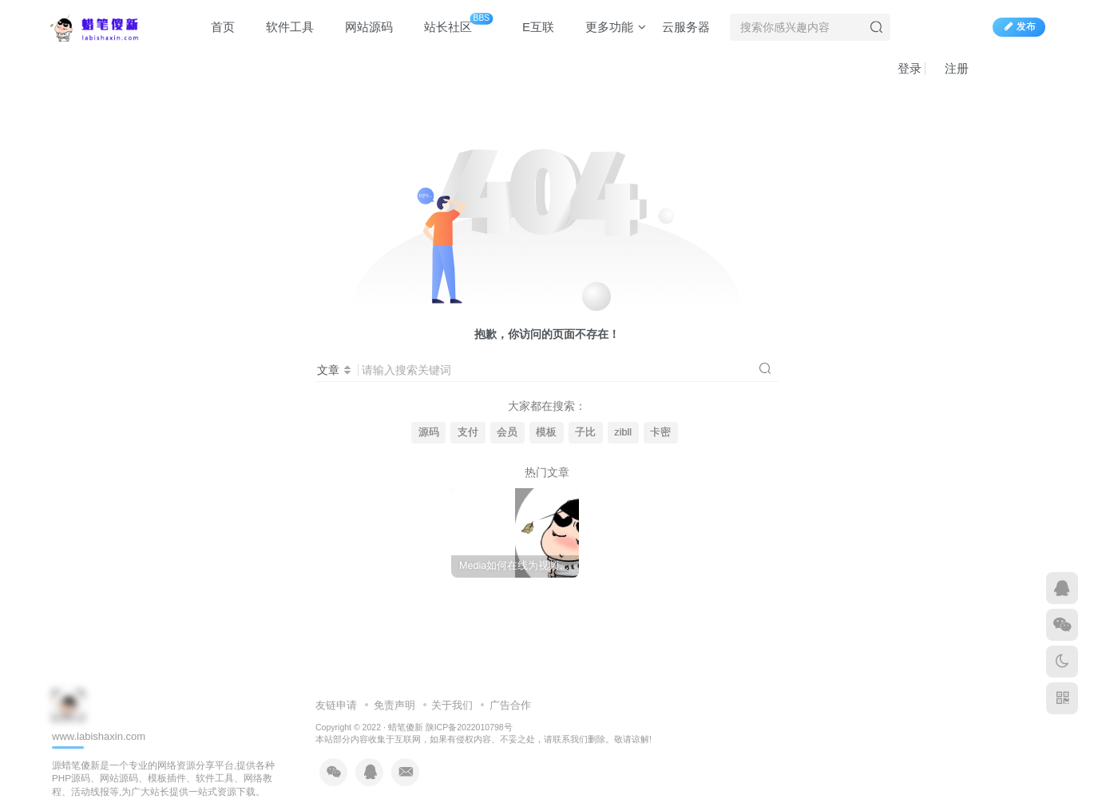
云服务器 (686, 27)
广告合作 (510, 705)
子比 (585, 432)
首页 (215, 27)
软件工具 (282, 27)
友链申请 (336, 705)
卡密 (660, 432)
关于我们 (452, 705)
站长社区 (451, 24)
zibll (623, 432)
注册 (949, 68)
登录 (902, 68)
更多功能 (608, 27)
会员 (507, 432)
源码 (428, 432)
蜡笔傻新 (405, 727)
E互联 (530, 27)
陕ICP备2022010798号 (469, 727)
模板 (546, 432)
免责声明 (394, 705)
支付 (468, 432)
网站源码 (361, 27)
